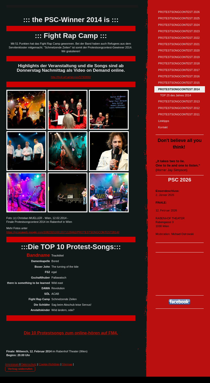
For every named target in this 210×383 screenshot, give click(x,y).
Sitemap (67, 364)
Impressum (12, 364)
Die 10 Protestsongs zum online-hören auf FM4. (71, 333)
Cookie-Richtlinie (49, 364)
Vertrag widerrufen (20, 368)
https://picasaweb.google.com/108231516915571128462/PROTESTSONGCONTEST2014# (62, 232)
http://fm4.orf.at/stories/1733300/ (71, 77)
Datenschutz (28, 364)
